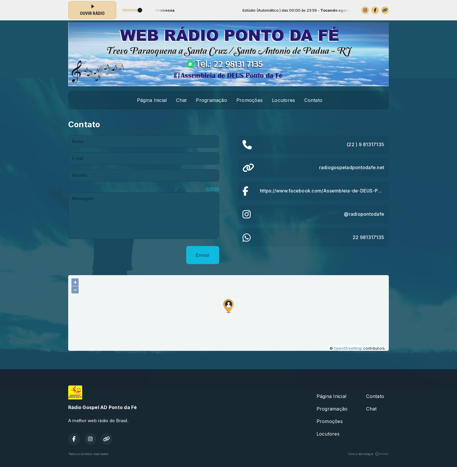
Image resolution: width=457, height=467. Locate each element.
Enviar (203, 255)
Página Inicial (152, 100)
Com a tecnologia (368, 454)
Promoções (249, 100)
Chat (181, 100)
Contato (313, 100)
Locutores (283, 100)
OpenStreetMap (348, 348)
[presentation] (112, 255)
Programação (211, 100)
